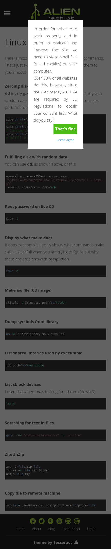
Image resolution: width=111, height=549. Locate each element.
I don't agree (65, 140)
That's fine (65, 129)
